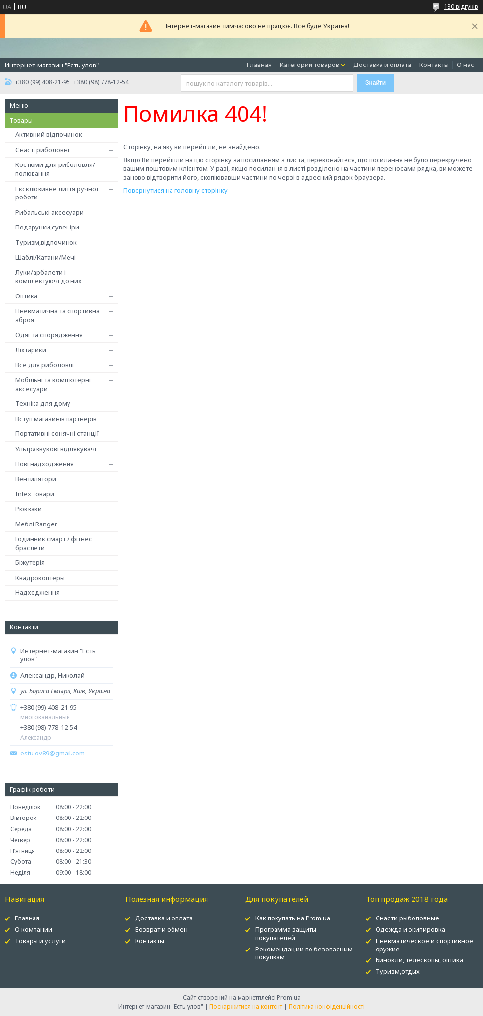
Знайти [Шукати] (375, 82)
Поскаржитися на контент (245, 1006)
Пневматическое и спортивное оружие (424, 944)
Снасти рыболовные (407, 918)
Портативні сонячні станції (57, 433)
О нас (465, 64)
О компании (33, 929)
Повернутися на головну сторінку (175, 190)
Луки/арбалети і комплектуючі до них (48, 277)
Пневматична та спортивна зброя (57, 315)
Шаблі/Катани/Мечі (45, 257)
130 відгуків (461, 6)
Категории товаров (309, 64)
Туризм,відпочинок (46, 242)
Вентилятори (35, 478)
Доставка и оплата (382, 64)
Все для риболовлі (44, 365)
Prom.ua (289, 997)
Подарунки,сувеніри (47, 227)
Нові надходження (44, 463)
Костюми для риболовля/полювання (55, 169)
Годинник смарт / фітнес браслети (53, 543)
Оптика (26, 296)
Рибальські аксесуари (49, 212)
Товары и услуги (40, 940)
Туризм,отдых (398, 971)
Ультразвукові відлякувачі (55, 448)
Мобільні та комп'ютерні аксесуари (53, 384)
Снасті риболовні (42, 149)
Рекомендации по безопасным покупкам (304, 953)
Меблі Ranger (36, 524)
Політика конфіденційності (327, 1006)
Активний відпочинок (48, 134)
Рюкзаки (28, 508)
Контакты (433, 64)
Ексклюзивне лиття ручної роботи (57, 193)
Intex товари (34, 494)
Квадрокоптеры (40, 577)
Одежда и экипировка (410, 929)
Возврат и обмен (161, 929)
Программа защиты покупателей (285, 933)
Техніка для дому (42, 403)
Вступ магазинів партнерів (56, 418)
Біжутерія (30, 562)
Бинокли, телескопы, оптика (419, 959)
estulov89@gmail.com (52, 753)
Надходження (37, 592)
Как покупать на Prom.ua (292, 918)
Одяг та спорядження (49, 334)
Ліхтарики (30, 349)
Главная (259, 64)
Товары (21, 120)
